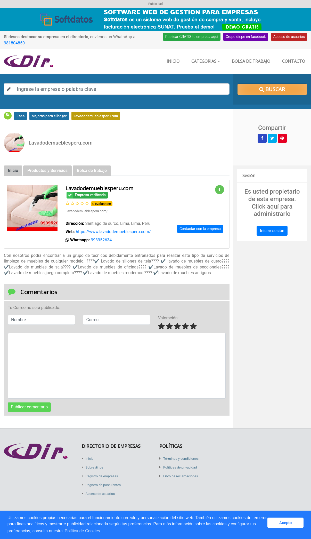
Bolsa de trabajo (251, 61)
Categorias (205, 61)
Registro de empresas (102, 476)
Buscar (272, 89)
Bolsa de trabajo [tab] (92, 170)
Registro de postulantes (103, 485)
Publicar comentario (29, 407)
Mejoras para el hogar (49, 116)
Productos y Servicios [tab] (47, 170)
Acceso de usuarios (289, 37)
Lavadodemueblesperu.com (96, 116)
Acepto (285, 523)
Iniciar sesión (272, 230)
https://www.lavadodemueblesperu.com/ (113, 231)
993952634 (101, 239)
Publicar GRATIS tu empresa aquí (191, 37)
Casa (20, 116)
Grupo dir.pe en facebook (246, 37)
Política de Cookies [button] (82, 531)
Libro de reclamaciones (180, 476)
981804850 (14, 43)
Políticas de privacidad (180, 467)
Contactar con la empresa (200, 229)
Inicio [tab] (13, 170)
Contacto (293, 61)
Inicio (173, 61)
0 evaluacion (101, 204)
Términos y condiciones (181, 459)
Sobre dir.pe (94, 467)
